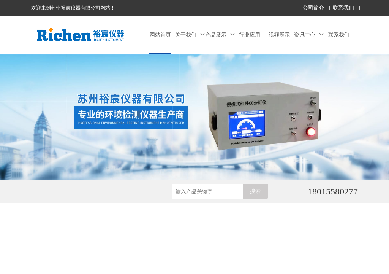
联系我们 (343, 7)
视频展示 (279, 35)
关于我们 (190, 35)
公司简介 (313, 7)
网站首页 (160, 35)
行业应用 (249, 35)
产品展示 (220, 35)
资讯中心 (309, 35)
